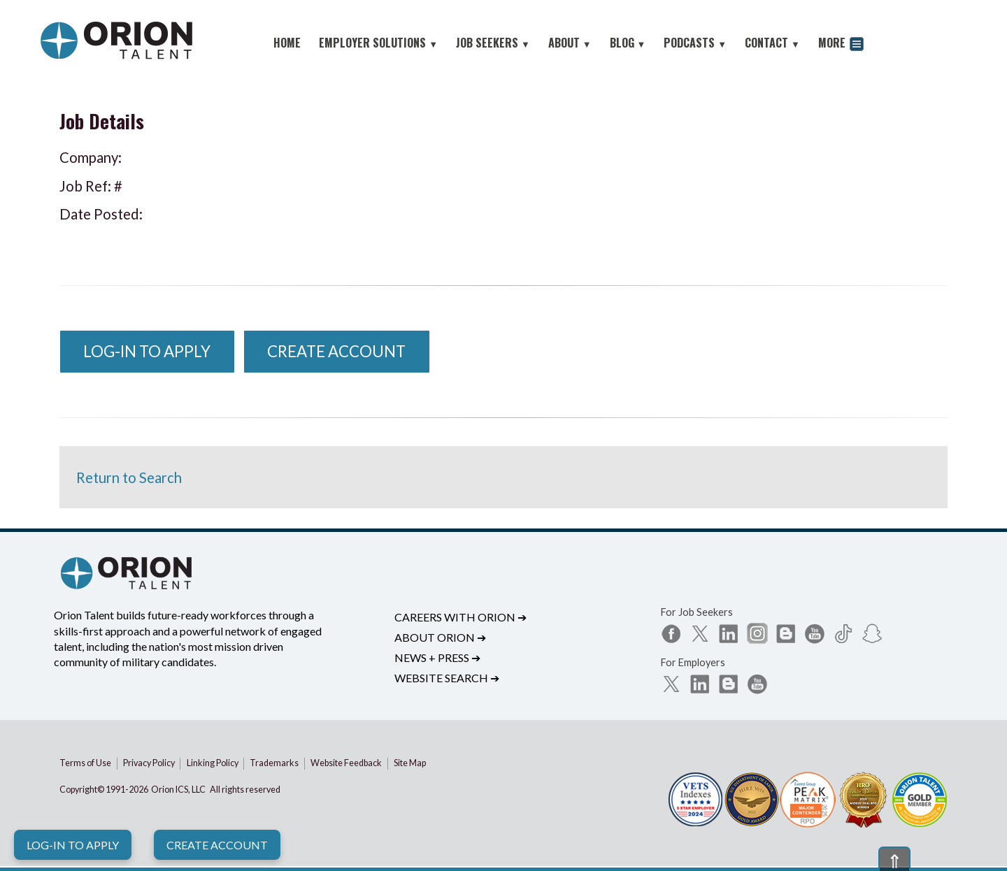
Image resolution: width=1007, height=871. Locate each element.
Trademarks (274, 763)
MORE (841, 44)
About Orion (440, 637)
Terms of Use (85, 763)
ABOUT (570, 42)
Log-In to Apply (73, 844)
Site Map (410, 763)
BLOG (628, 42)
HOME (287, 42)
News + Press (437, 657)
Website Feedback (346, 763)
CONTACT (772, 42)
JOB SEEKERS (493, 42)
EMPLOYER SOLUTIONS (378, 42)
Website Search (446, 677)
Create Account (217, 844)
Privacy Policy (149, 763)
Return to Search (129, 477)
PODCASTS (695, 42)
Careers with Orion (460, 617)
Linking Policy (212, 763)
